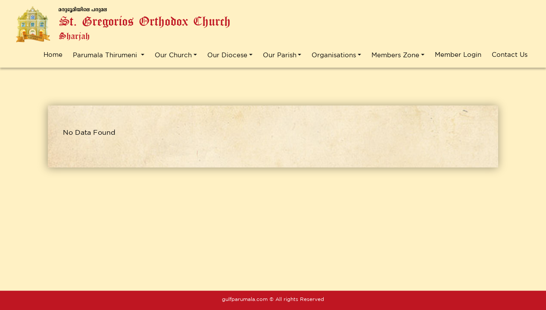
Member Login (458, 54)
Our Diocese (227, 55)
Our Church (173, 55)
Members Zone (395, 55)
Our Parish (279, 55)
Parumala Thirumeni (106, 55)
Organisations (334, 55)
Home (53, 54)
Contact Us (509, 54)
